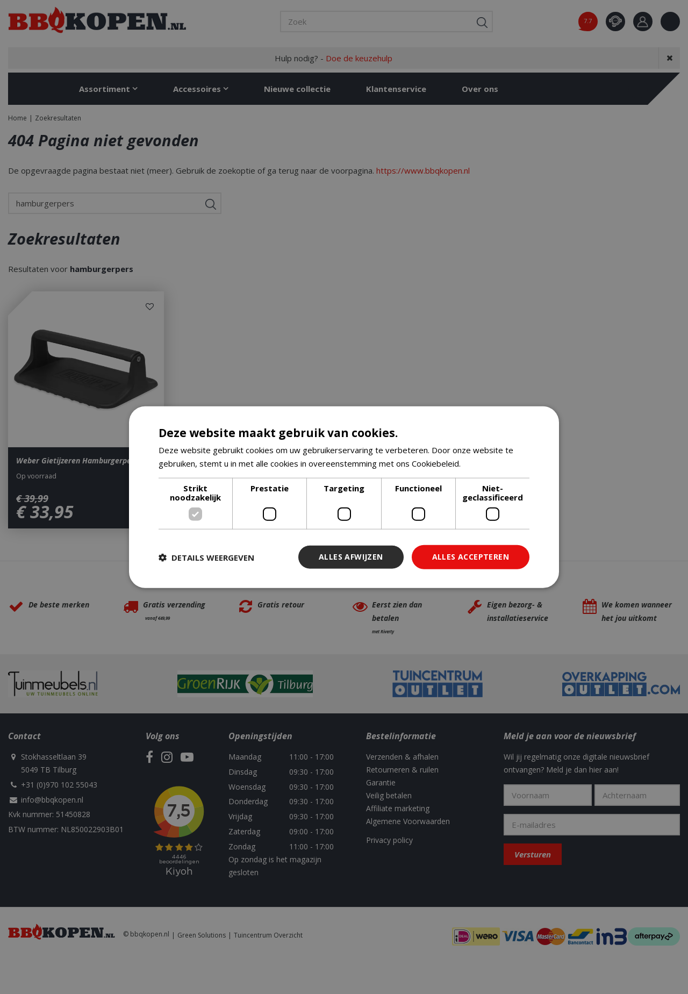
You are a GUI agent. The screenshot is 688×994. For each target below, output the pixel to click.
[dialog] (344, 497)
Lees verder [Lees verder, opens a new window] (485, 462)
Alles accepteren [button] (470, 557)
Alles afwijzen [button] (351, 557)
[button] (206, 557)
